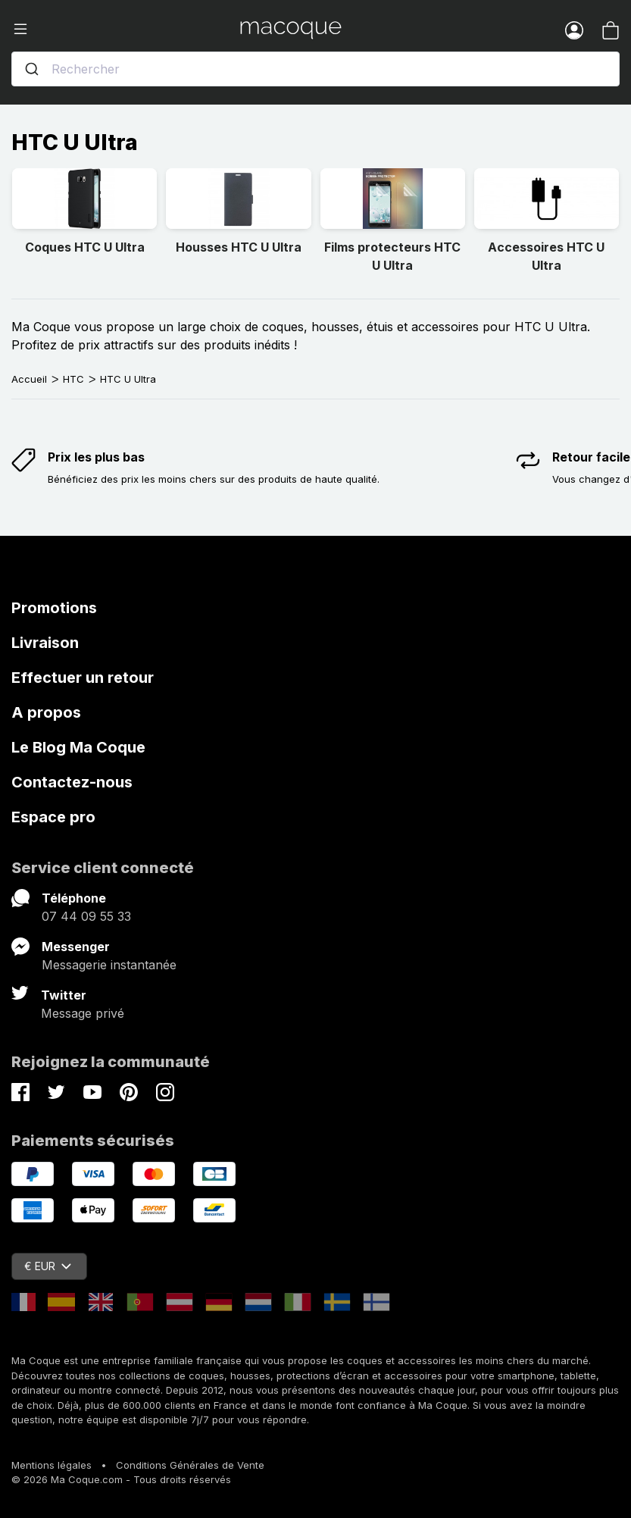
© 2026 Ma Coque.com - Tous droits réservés (121, 1479)
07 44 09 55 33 (86, 916)
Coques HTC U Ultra (85, 247)
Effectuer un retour (82, 677)
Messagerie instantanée (109, 964)
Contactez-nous (72, 782)
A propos (46, 712)
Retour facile (591, 457)
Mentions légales (51, 1465)
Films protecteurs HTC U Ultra (392, 256)
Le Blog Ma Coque (78, 747)
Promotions (54, 608)
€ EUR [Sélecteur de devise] (47, 1266)
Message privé (82, 1013)
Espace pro (53, 817)
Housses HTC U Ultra (238, 247)
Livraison (45, 643)
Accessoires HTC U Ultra (546, 256)
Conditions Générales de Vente (190, 1465)
